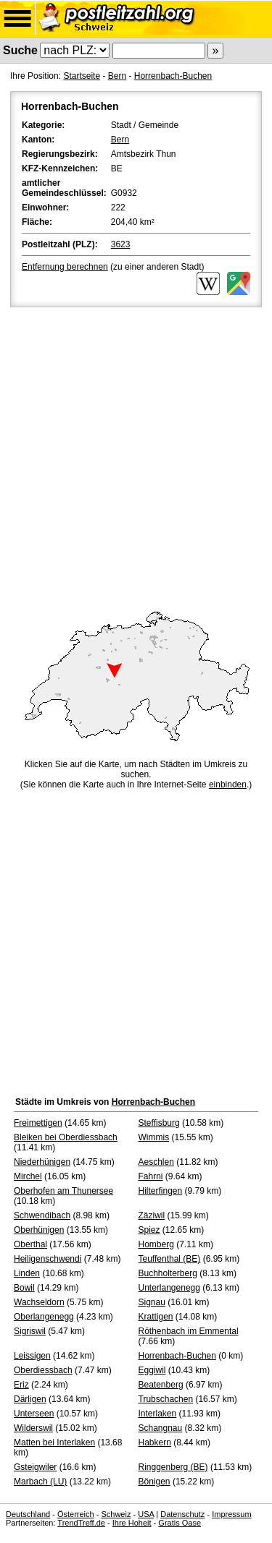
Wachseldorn (39, 1302)
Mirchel (28, 1176)
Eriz (21, 1385)
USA (146, 1514)
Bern (117, 76)
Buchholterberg (168, 1273)
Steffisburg (159, 1123)
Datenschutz (182, 1514)
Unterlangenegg (169, 1288)
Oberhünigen (39, 1230)
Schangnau (161, 1428)
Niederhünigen (42, 1162)
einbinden (228, 784)
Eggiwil (152, 1370)
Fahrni (151, 1176)
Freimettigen (38, 1123)
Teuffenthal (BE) (170, 1259)
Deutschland (28, 1514)
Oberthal (30, 1244)
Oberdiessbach (43, 1370)
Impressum (231, 1514)
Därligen (30, 1399)
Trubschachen (166, 1399)
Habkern (155, 1442)
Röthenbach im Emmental (189, 1331)
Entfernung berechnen (65, 267)
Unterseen (34, 1414)
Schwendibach (42, 1215)
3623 (121, 244)
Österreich (75, 1514)
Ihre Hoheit (132, 1522)
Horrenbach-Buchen (173, 76)
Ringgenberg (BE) (173, 1467)
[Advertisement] (136, 453)
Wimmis (154, 1137)
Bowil (24, 1288)
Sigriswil (30, 1331)
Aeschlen (156, 1162)
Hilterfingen (161, 1191)
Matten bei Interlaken (54, 1442)
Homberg (156, 1244)
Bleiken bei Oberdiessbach (66, 1137)
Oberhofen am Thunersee (63, 1191)
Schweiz (116, 1514)
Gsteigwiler (35, 1467)
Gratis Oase (179, 1522)
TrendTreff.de (81, 1522)
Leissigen (32, 1356)
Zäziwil (152, 1215)
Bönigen (154, 1481)
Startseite (81, 76)
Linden (27, 1273)
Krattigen (156, 1317)
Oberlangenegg (44, 1317)
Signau (152, 1302)
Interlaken (158, 1414)
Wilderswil (33, 1428)
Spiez (149, 1230)
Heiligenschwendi (47, 1259)
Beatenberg (161, 1385)
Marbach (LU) (40, 1481)
